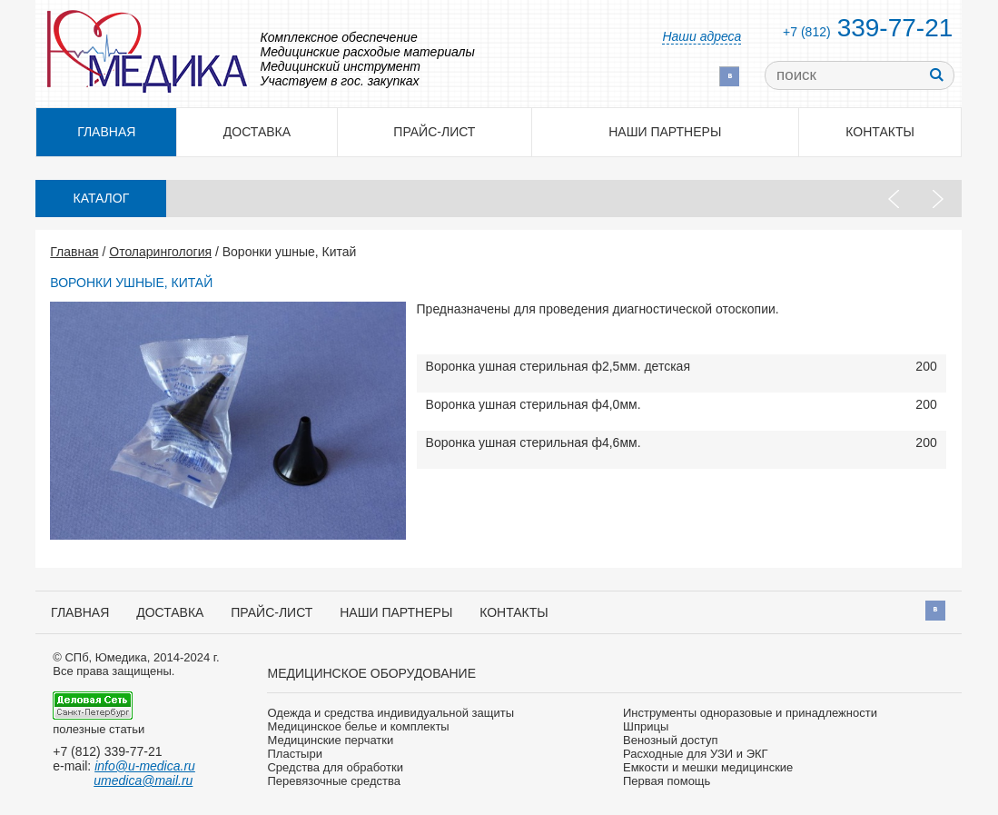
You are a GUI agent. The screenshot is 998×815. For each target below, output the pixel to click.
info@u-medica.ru (144, 766)
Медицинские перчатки (330, 740)
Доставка (257, 131)
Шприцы (645, 726)
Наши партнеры (664, 131)
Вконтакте (729, 76)
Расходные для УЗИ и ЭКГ (695, 753)
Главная (74, 251)
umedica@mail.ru (143, 780)
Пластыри (294, 753)
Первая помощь (666, 781)
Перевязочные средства (333, 781)
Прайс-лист (434, 131)
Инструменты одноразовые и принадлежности (750, 713)
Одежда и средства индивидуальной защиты (390, 713)
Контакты (879, 131)
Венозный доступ (670, 740)
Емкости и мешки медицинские (708, 767)
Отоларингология (160, 251)
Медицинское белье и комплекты (358, 726)
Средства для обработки (334, 767)
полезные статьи (98, 729)
